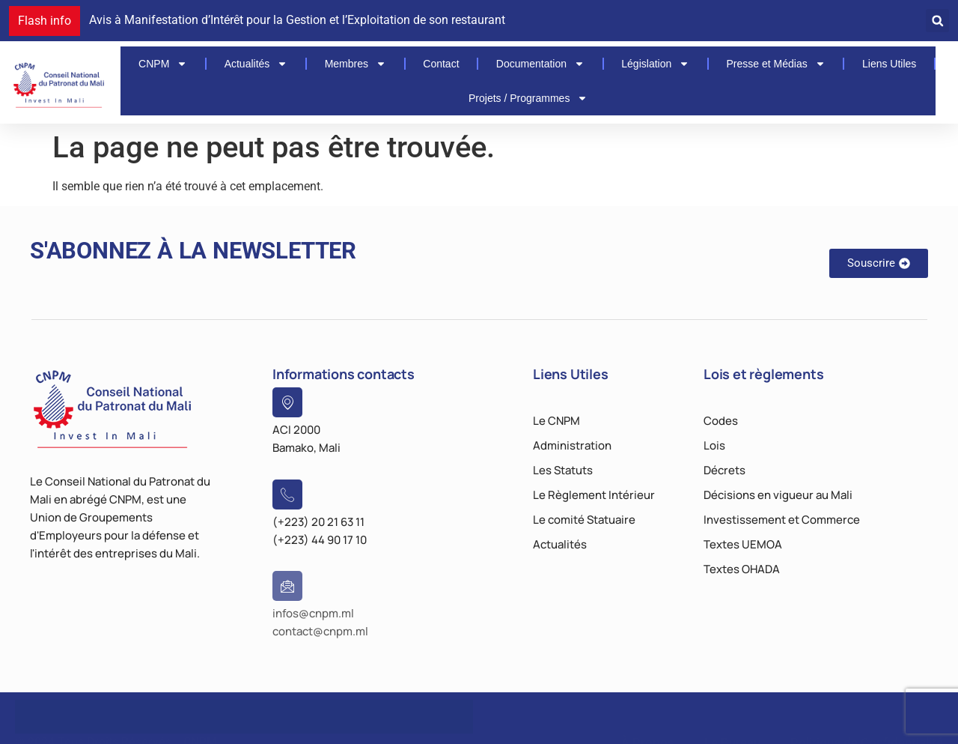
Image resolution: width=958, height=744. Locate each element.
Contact (441, 64)
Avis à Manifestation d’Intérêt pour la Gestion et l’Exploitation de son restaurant (297, 20)
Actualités (256, 63)
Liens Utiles (889, 64)
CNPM (162, 63)
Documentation (540, 63)
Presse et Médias (776, 63)
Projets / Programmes (528, 98)
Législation (655, 63)
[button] (937, 20)
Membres (355, 63)
